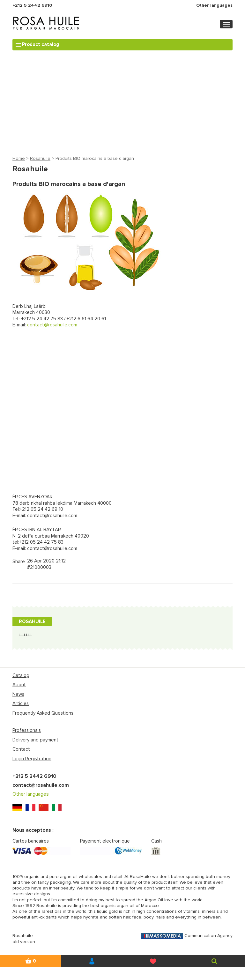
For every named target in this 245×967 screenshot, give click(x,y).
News (18, 694)
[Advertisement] (122, 103)
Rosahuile (40, 158)
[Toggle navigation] (226, 24)
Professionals (26, 730)
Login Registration (31, 759)
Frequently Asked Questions (42, 713)
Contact (21, 749)
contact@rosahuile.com (52, 325)
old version (23, 941)
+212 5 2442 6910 (32, 5)
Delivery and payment (35, 740)
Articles (20, 703)
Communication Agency (187, 935)
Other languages (214, 5)
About (19, 685)
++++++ (25, 635)
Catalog (20, 675)
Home (18, 158)
